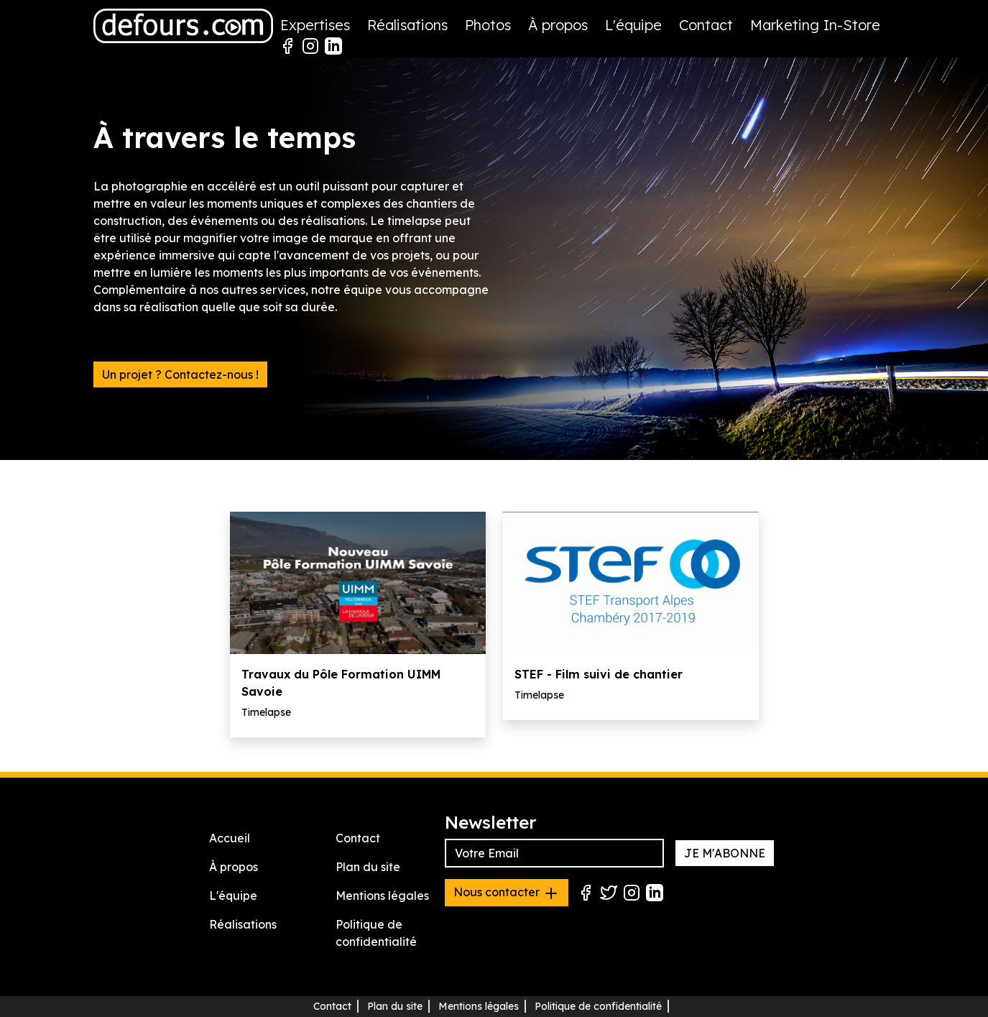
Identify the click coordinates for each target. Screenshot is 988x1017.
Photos (488, 25)
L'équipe (633, 25)
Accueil (229, 838)
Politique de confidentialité (598, 1006)
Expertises (315, 25)
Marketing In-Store (815, 25)
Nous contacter (506, 893)
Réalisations (407, 25)
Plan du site (368, 867)
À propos (558, 25)
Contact (706, 25)
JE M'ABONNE (724, 853)
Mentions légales (382, 895)
